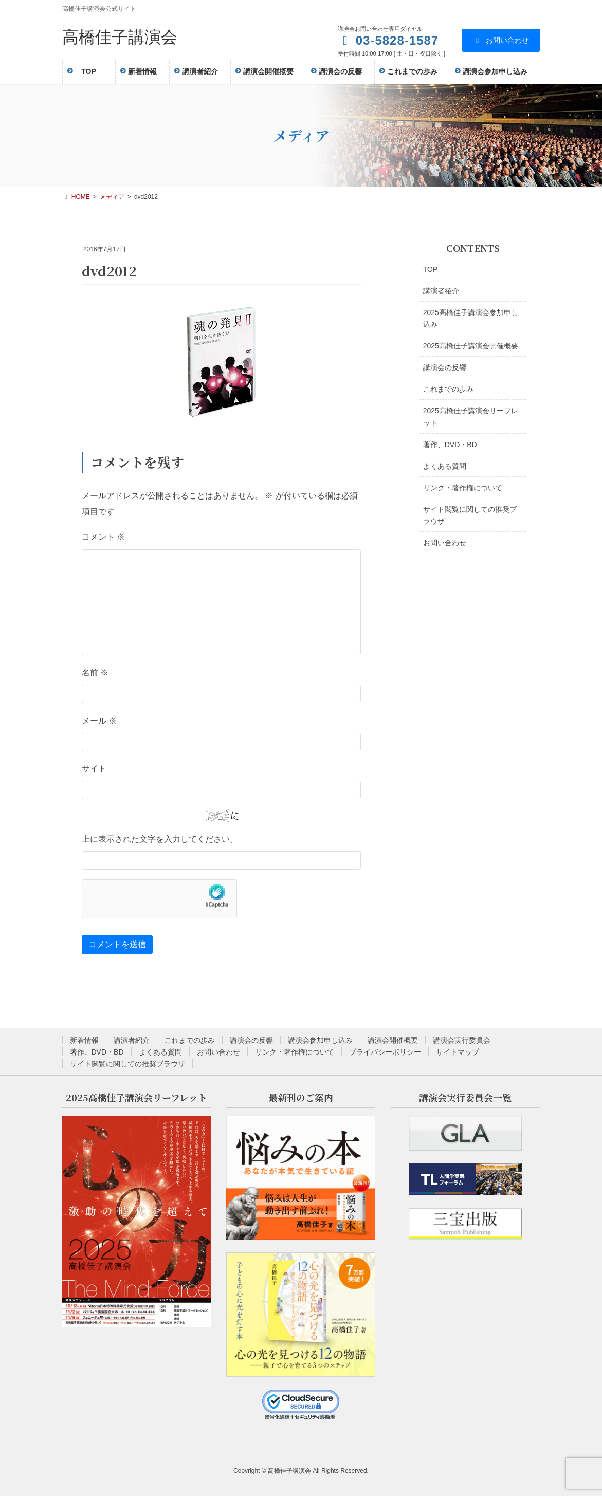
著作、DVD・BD (450, 444)
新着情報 (84, 1040)
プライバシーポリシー (385, 1052)
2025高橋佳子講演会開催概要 (470, 346)
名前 (95, 672)
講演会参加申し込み (320, 1040)
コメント (103, 536)
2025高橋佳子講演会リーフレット (470, 417)
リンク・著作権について (462, 488)
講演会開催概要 (393, 1040)
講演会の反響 (444, 367)
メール (99, 720)
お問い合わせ (501, 40)
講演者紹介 (441, 291)
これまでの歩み (448, 389)
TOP (430, 269)
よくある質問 (444, 466)
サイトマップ (457, 1052)
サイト (94, 768)
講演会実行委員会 (461, 1040)
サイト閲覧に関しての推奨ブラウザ (470, 515)
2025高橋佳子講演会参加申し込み (470, 318)
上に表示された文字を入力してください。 (160, 839)
